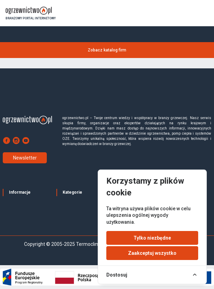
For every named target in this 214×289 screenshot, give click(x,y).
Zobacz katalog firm (107, 50)
